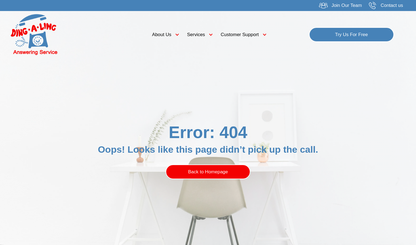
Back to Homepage (208, 171)
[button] (164, 34)
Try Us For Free (351, 34)
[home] (58, 34)
